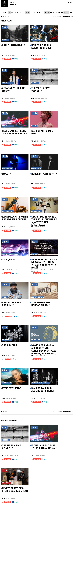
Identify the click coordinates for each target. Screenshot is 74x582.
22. (57, 13)
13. (32, 13)
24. (62, 13)
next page (68, 17)
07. (15, 13)
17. (43, 13)
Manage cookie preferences (7, 559)
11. (26, 13)
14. (34, 13)
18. (45, 13)
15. (37, 13)
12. (29, 13)
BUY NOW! (7, 59)
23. (59, 13)
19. (48, 13)
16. (40, 13)
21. (54, 13)
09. (21, 13)
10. (23, 13)
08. (18, 13)
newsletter (62, 541)
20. (51, 13)
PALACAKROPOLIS (13, 3)
